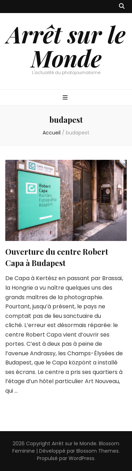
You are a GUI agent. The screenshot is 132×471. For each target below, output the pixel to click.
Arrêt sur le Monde (66, 46)
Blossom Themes (97, 450)
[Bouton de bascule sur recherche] (122, 6)
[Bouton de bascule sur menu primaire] (66, 98)
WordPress (81, 458)
